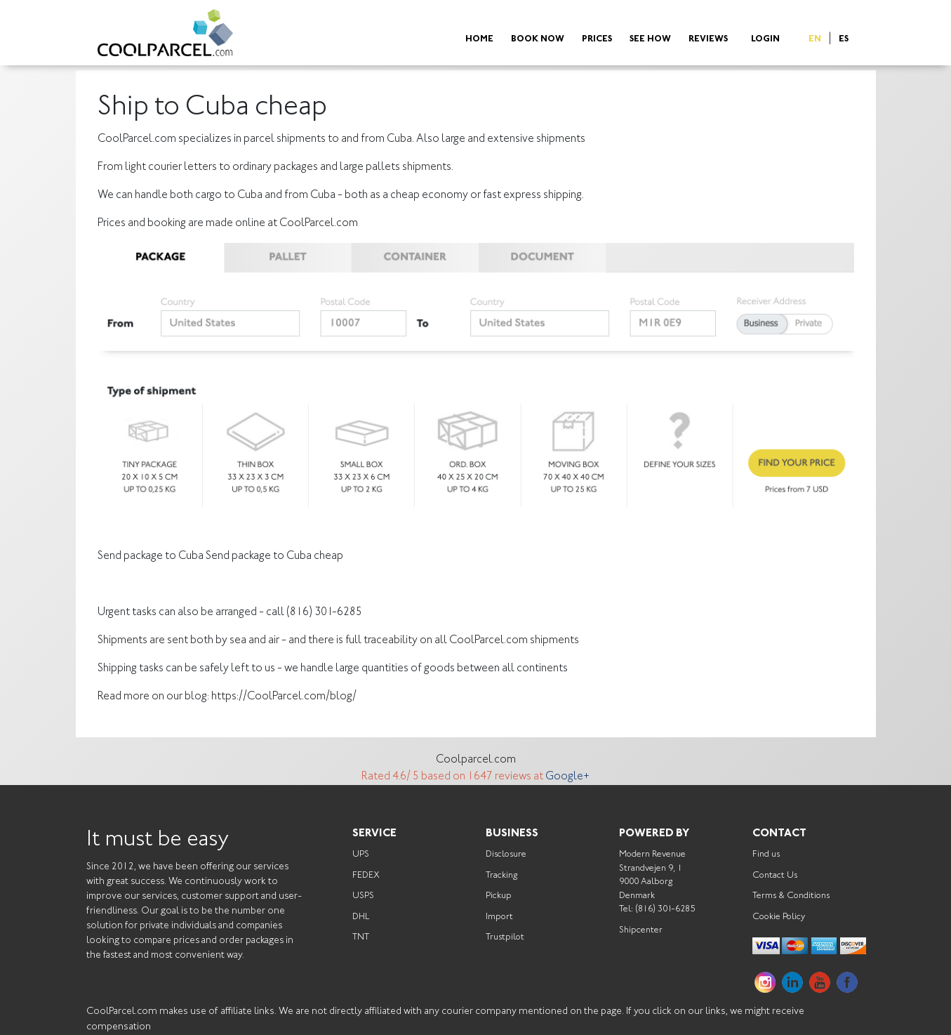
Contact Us (774, 875)
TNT (360, 937)
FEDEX (366, 875)
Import (499, 916)
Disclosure (506, 854)
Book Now (537, 39)
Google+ (567, 776)
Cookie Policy (778, 916)
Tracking (501, 875)
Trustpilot (505, 937)
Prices (597, 39)
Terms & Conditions (791, 895)
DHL (360, 916)
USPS (363, 895)
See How (650, 39)
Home (479, 39)
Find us (766, 854)
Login (765, 39)
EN (815, 39)
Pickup (499, 895)
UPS (360, 854)
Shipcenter (641, 930)
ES (844, 39)
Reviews (708, 39)
